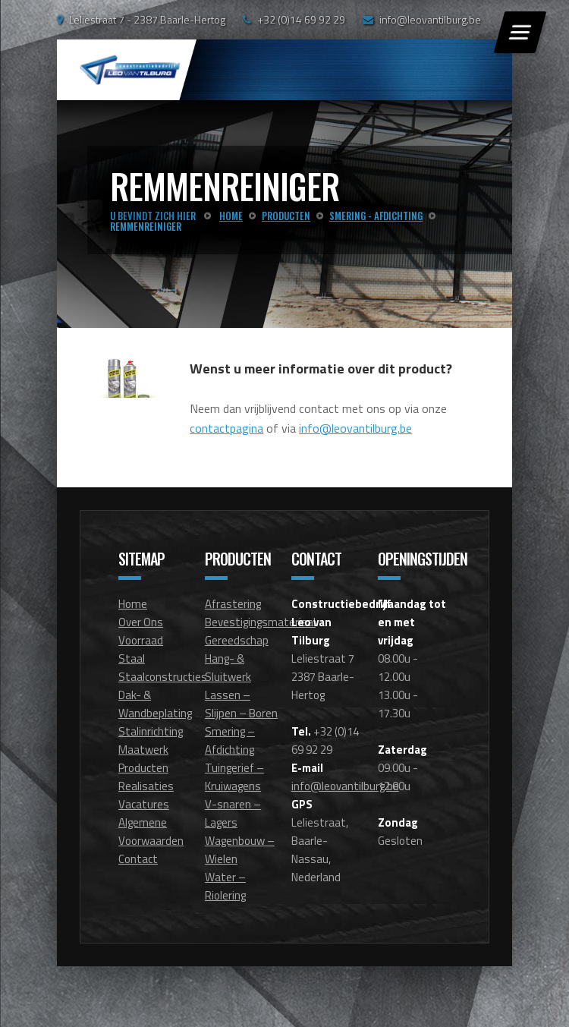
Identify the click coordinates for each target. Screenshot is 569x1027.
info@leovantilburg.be (430, 19)
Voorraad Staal (140, 649)
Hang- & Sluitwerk (228, 667)
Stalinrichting (150, 731)
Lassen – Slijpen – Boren (241, 704)
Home (132, 604)
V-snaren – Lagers (233, 813)
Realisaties (146, 786)
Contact (138, 859)
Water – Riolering (225, 886)
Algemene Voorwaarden (151, 831)
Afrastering (233, 604)
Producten (143, 768)
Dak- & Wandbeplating (155, 704)
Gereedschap (237, 640)
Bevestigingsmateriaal (260, 622)
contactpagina (226, 428)
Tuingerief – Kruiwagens (234, 777)
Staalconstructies (162, 676)
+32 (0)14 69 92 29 (301, 19)
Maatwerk (143, 749)
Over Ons (140, 622)
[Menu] (519, 32)
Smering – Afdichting (230, 740)
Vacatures (143, 804)
